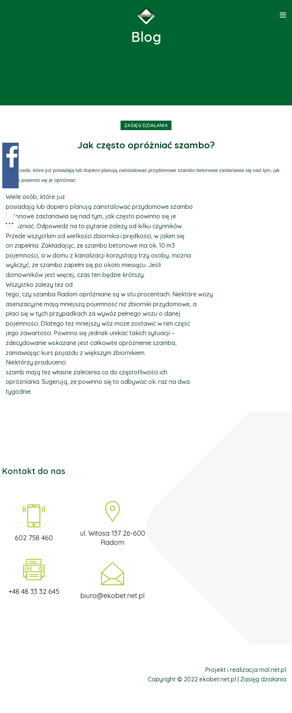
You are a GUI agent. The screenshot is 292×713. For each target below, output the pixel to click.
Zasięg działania (146, 125)
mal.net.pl (272, 669)
